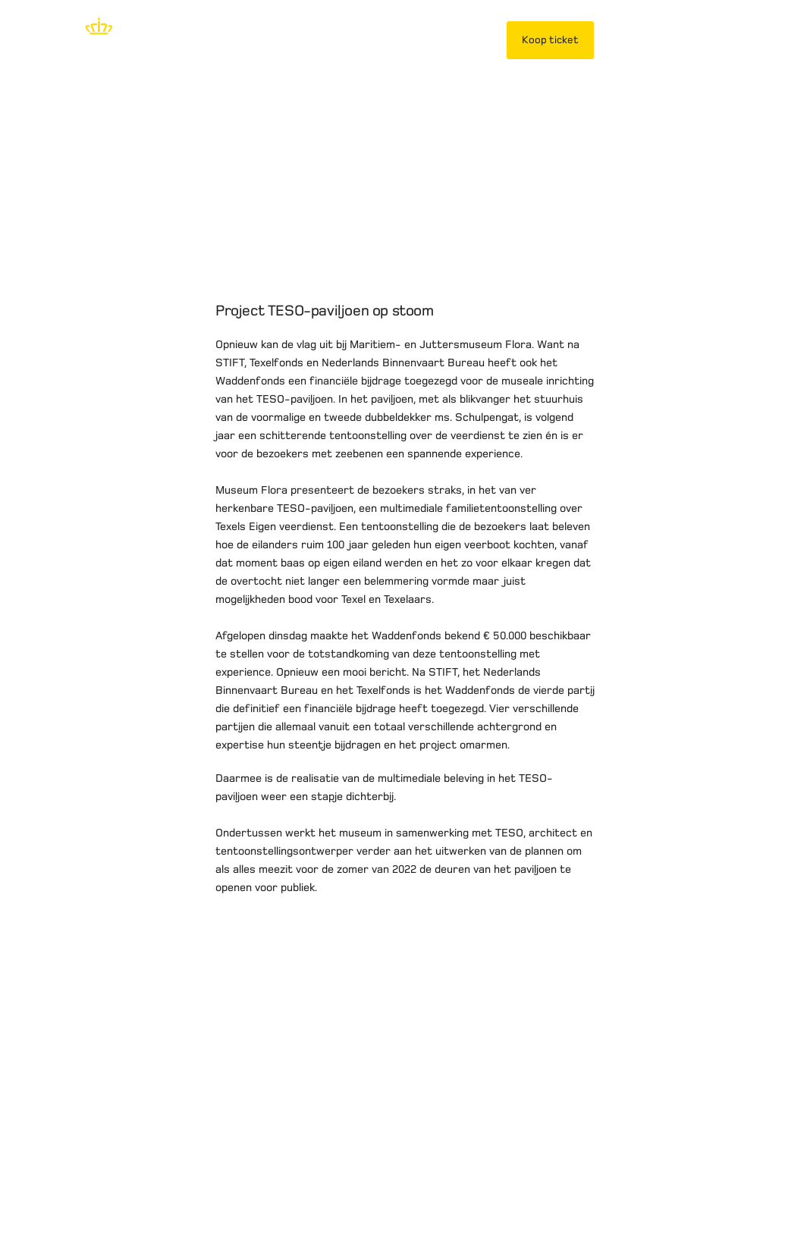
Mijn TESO (641, 40)
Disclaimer (75, 1191)
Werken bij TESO (459, 1191)
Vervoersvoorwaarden (265, 1191)
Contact (542, 1191)
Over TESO (369, 1191)
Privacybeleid (155, 1191)
